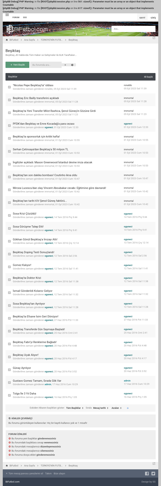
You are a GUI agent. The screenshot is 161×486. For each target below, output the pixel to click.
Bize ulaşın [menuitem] (59, 473)
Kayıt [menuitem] (142, 17)
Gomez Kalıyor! (22, 265)
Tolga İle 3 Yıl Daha (24, 393)
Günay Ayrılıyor (22, 368)
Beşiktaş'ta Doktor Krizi (27, 278)
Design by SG (148, 481)
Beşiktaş (13, 51)
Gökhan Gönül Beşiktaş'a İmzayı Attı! (35, 239)
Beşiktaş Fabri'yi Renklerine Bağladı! (34, 342)
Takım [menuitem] (48, 473)
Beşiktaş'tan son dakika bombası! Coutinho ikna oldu (45, 175)
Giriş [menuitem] (153, 17)
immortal (49, 101)
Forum (15, 17)
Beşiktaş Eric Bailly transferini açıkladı (36, 98)
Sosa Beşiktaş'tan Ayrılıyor (29, 303)
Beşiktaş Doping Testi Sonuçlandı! (33, 252)
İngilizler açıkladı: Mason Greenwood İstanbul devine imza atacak (52, 162)
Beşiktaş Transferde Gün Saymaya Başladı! (39, 329)
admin (48, 384)
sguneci (49, 127)
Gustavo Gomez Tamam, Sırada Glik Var (37, 380)
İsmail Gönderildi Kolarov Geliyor (32, 291)
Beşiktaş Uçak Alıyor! (26, 355)
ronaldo (49, 88)
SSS (25, 17)
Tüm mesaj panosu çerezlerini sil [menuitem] (24, 473)
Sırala (98, 408)
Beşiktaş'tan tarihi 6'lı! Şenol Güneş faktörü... (40, 200)
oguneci (49, 217)
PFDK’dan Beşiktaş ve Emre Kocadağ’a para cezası (43, 123)
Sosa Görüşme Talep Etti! (28, 226)
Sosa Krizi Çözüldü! (24, 213)
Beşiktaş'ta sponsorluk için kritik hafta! (36, 136)
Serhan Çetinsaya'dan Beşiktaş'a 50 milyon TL (40, 149)
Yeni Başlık (17, 64)
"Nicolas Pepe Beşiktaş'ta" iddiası (33, 85)
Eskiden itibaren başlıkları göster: (57, 408)
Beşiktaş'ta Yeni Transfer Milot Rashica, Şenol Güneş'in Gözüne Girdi (54, 111)
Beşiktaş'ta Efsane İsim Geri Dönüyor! (35, 316)
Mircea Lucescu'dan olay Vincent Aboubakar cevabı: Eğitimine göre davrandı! (59, 188)
